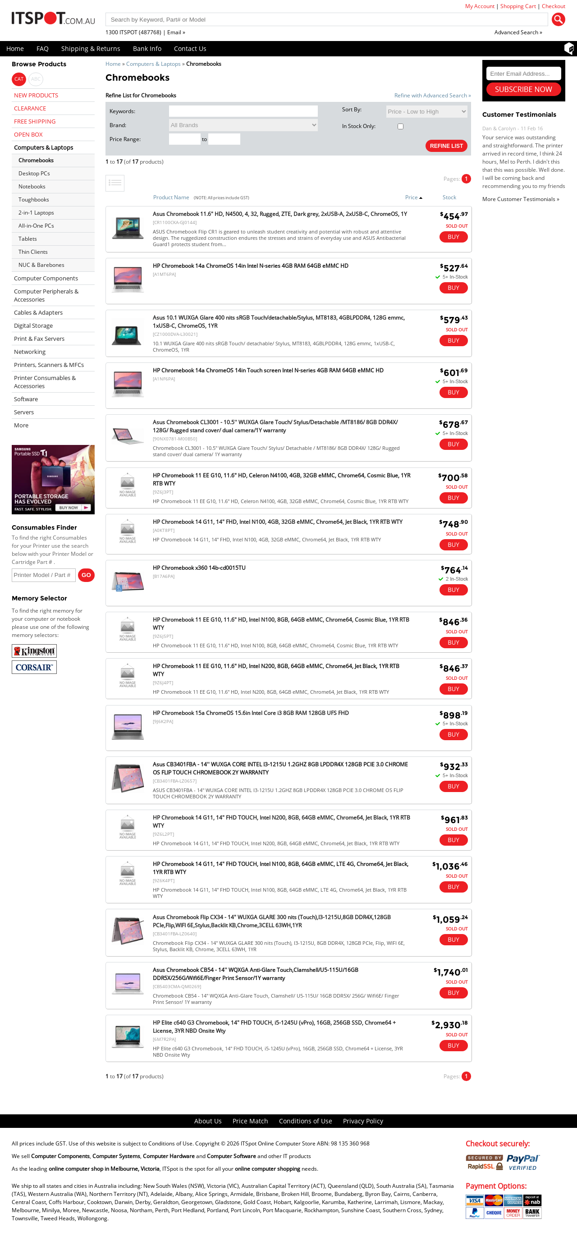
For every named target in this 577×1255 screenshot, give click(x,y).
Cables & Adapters (38, 312)
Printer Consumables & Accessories (45, 382)
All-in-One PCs (36, 225)
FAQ (43, 48)
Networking (30, 352)
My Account (480, 6)
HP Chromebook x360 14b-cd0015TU (199, 568)
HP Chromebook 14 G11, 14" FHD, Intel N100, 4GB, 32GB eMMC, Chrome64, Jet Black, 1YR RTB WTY (278, 522)
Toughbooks (33, 199)
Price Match (250, 1121)
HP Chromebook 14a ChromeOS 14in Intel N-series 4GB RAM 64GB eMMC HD (250, 266)
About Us (208, 1121)
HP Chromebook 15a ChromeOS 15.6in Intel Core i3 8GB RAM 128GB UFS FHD (251, 713)
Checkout (553, 6)
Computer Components (46, 278)
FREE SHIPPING (34, 121)
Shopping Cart (518, 6)
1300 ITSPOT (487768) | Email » (145, 32)
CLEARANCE (30, 108)
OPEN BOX (28, 134)
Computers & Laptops (153, 64)
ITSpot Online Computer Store (278, 1143)
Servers (24, 412)
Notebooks (32, 186)
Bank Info (147, 48)
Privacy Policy (363, 1121)
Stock (449, 197)
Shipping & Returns (90, 48)
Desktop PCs (34, 173)
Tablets (27, 239)
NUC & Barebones (41, 265)
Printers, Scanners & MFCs (49, 365)
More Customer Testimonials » (520, 199)
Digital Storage (33, 325)
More (21, 425)
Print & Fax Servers (39, 338)
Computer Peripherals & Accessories (46, 295)
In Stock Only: (372, 126)
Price (414, 197)
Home (15, 48)
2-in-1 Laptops (36, 212)
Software (26, 399)
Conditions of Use (305, 1121)
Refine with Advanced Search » (432, 95)
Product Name (171, 197)
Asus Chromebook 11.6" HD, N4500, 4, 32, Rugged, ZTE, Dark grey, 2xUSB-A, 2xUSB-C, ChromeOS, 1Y (280, 214)
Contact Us (190, 48)
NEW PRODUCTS (36, 95)
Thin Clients (33, 252)
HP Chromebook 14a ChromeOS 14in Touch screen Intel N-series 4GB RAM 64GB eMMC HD (268, 370)
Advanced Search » (518, 32)
